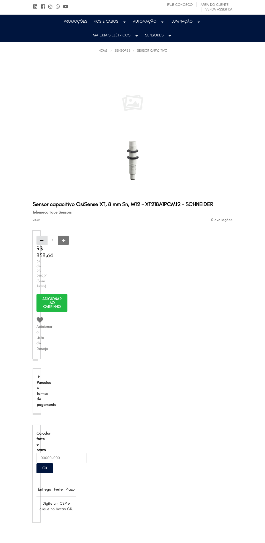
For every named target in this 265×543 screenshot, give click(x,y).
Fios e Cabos (110, 21)
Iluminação (186, 21)
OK (44, 468)
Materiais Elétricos (116, 35)
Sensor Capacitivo (152, 50)
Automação (149, 21)
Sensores (158, 35)
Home (103, 50)
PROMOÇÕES (75, 21)
